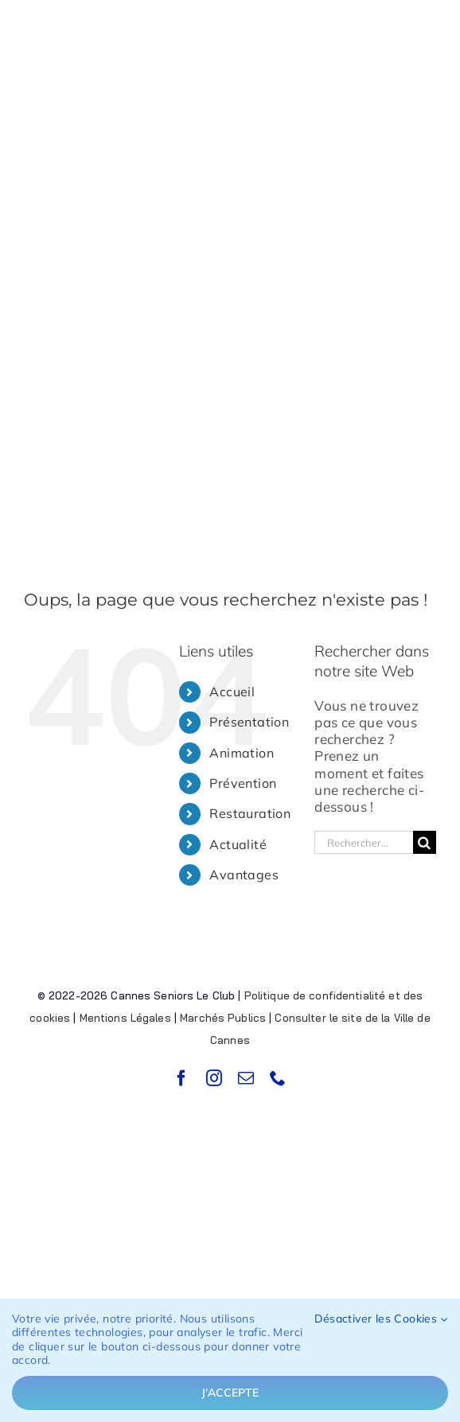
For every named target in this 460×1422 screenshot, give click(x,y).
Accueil (232, 691)
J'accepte (230, 1392)
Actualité (238, 844)
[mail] (246, 1078)
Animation (241, 753)
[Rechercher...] (363, 842)
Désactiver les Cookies (381, 1319)
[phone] (278, 1078)
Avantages (244, 874)
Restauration (249, 813)
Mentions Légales (125, 1017)
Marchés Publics (223, 1017)
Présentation (249, 722)
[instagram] (214, 1078)
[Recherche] (424, 842)
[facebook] (181, 1078)
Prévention (242, 783)
